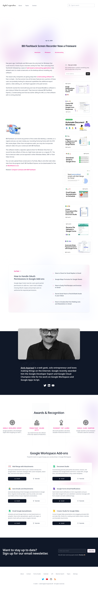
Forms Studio (37, 574)
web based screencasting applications (39, 68)
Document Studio (63, 466)
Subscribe (91, 551)
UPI (52, 574)
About (20, 5)
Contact (34, 5)
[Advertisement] (49, 21)
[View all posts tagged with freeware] (47, 52)
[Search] (81, 5)
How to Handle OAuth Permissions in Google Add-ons (29, 277)
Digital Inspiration (47, 584)
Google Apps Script (30, 379)
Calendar (45, 574)
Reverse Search (60, 574)
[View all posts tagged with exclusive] (37, 52)
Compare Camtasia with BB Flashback (23, 170)
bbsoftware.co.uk (13, 166)
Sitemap (75, 574)
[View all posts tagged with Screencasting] (59, 52)
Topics (27, 5)
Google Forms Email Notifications (68, 489)
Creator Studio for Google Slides (68, 511)
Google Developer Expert (41, 373)
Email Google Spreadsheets (21, 511)
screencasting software (44, 77)
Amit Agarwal (27, 367)
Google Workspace (60, 376)
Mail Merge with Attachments (22, 466)
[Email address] (74, 73)
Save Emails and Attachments (22, 489)
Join (88, 74)
